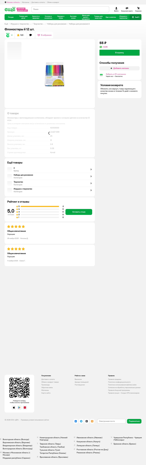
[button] (135, 17)
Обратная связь (47, 387)
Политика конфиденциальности (119, 382)
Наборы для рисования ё (79, 24)
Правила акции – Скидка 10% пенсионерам (123, 393)
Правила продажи (114, 379)
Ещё (6, 24)
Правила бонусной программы (119, 390)
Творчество (38, 24)
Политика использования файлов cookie (122, 385)
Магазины (45, 390)
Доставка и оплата (48, 379)
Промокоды (45, 385)
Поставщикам (80, 385)
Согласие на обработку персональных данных (124, 387)
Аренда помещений (82, 382)
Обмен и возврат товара (50, 382)
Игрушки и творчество (20, 24)
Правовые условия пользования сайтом (35, 420)
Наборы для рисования (56, 24)
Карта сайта (45, 393)
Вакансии (78, 379)
